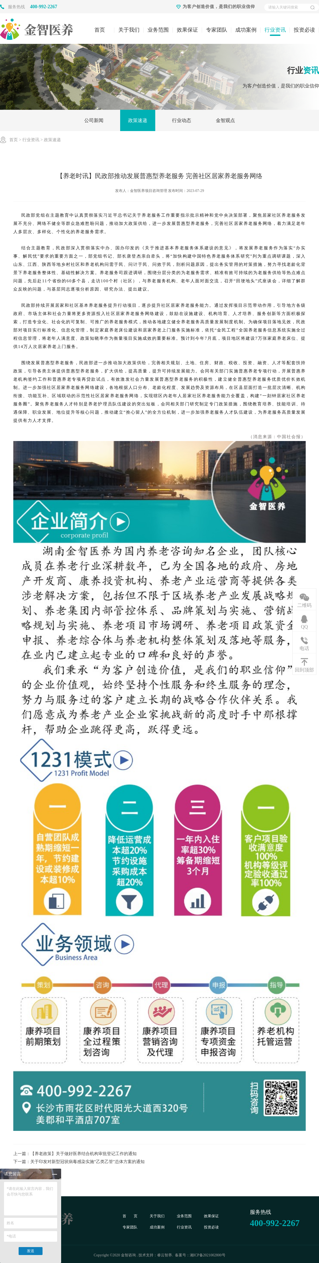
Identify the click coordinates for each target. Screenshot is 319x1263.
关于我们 (129, 30)
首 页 (130, 1216)
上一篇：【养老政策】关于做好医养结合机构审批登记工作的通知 (75, 1153)
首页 (99, 30)
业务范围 (158, 30)
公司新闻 (93, 120)
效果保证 (187, 30)
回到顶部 (304, 669)
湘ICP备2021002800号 (207, 1255)
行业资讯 (275, 30)
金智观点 (225, 120)
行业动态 (181, 120)
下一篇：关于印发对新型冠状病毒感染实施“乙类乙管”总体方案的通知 (79, 1161)
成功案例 (246, 30)
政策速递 (137, 120)
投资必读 (304, 30)
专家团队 (216, 30)
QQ (304, 626)
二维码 (304, 605)
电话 (304, 648)
